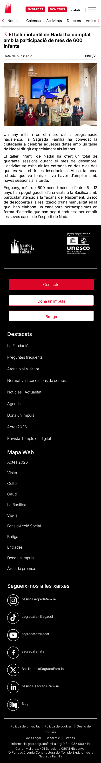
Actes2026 (17, 426)
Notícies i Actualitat (24, 392)
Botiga (51, 316)
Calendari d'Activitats (44, 20)
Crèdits (70, 738)
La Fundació (17, 345)
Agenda (14, 403)
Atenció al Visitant (23, 368)
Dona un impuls (51, 301)
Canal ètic (53, 738)
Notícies (14, 20)
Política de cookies (59, 726)
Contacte (51, 284)
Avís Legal (34, 738)
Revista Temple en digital (29, 438)
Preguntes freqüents (25, 357)
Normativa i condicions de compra (37, 380)
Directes (74, 20)
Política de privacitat (26, 726)
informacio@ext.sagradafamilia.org (36, 744)
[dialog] (92, 753)
